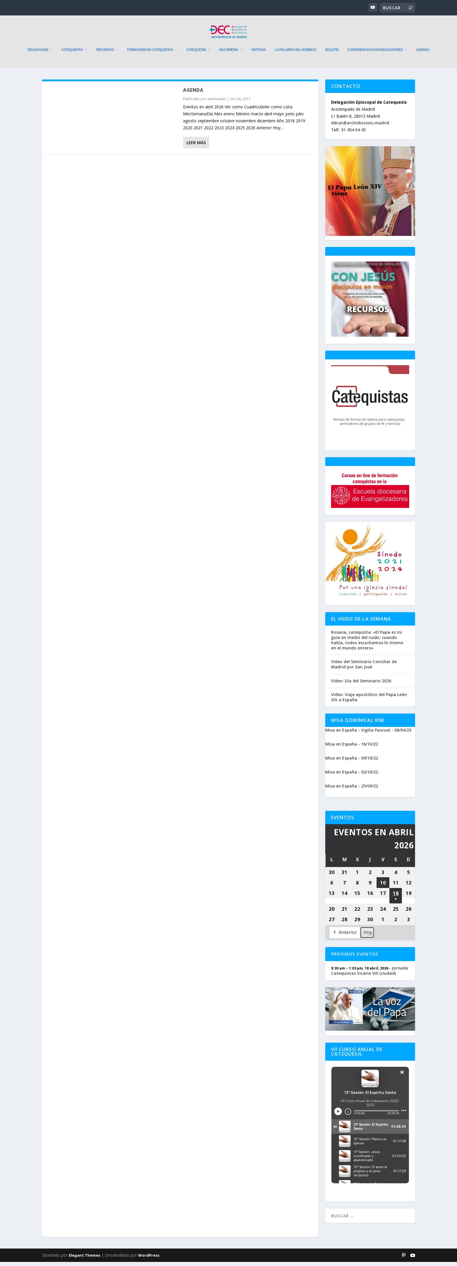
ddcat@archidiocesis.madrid (360, 127)
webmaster (217, 102)
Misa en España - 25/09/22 (351, 790)
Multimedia (228, 54)
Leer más (196, 146)
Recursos (105, 54)
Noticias (259, 54)
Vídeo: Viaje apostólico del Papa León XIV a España (369, 701)
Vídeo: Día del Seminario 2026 (361, 685)
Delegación (37, 54)
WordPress (148, 1259)
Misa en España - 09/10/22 (351, 762)
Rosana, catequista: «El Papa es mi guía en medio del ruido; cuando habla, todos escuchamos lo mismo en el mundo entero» (367, 644)
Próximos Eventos (354, 958)
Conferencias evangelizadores (374, 54)
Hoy (367, 936)
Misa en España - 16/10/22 (351, 748)
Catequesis (196, 54)
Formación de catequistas (150, 54)
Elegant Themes (84, 1259)
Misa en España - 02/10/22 (351, 776)
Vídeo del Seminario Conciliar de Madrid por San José (364, 668)
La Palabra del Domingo (295, 54)
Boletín (331, 54)
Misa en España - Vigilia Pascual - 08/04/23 (368, 734)
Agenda (423, 54)
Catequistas (71, 54)
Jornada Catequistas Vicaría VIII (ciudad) (369, 974)
